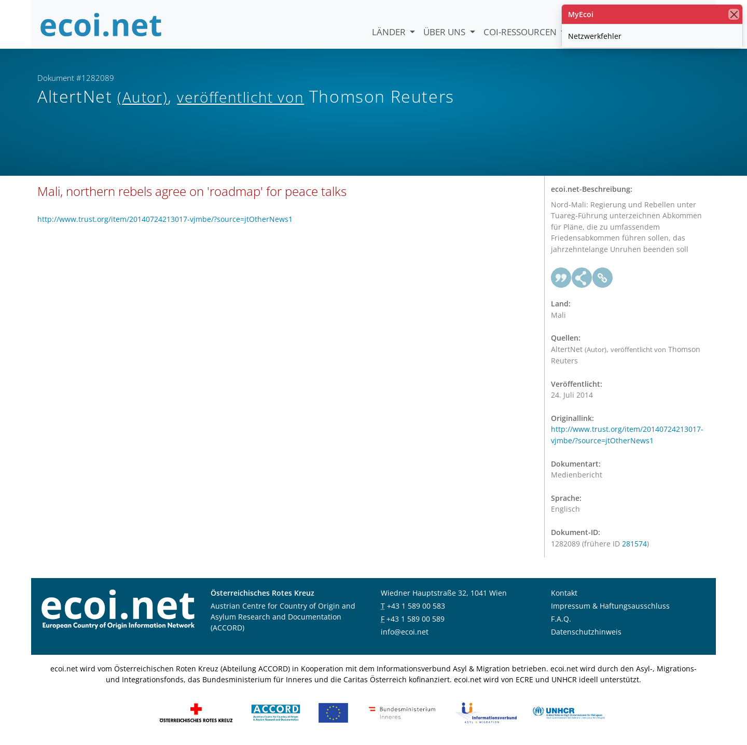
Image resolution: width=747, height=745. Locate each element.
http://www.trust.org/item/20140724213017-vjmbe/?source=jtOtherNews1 (165, 219)
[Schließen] (733, 14)
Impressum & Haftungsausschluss (610, 606)
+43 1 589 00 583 (416, 606)
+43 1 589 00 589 (415, 619)
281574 (634, 544)
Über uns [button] (445, 32)
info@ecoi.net (404, 632)
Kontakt (564, 593)
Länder (390, 32)
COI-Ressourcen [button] (521, 32)
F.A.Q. (561, 619)
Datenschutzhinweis (586, 632)
